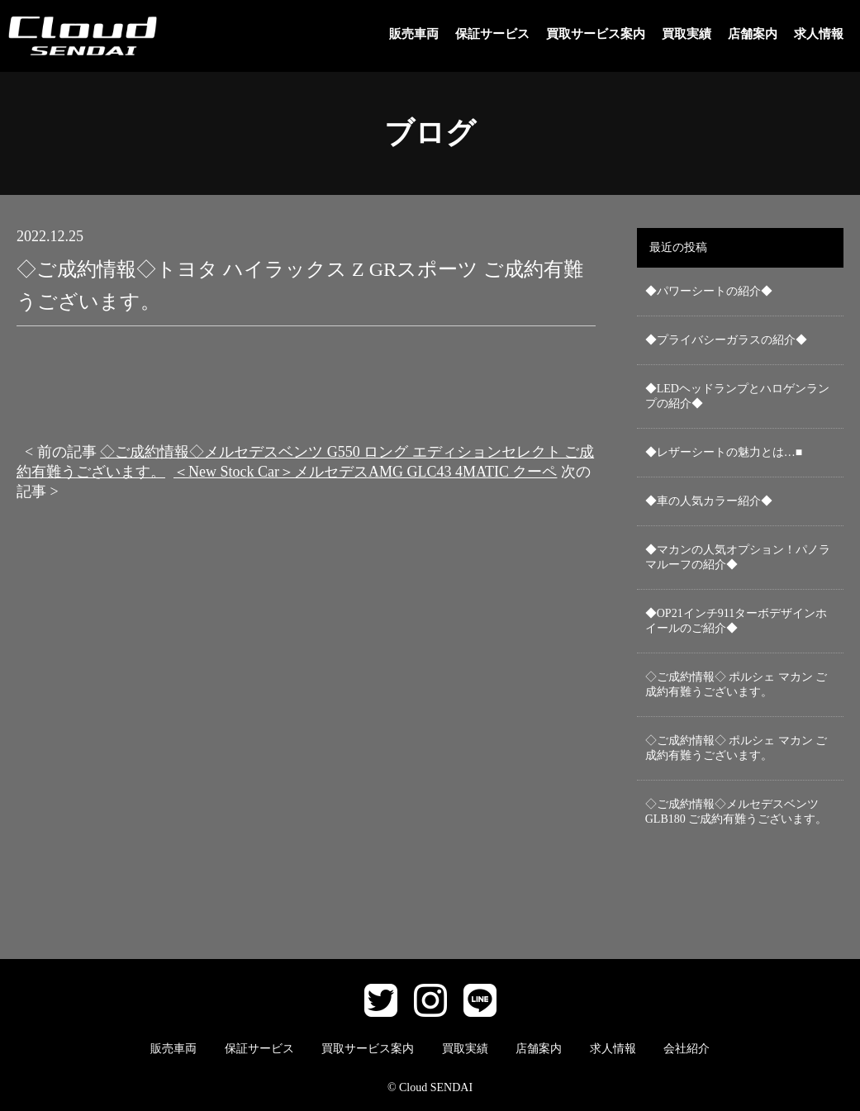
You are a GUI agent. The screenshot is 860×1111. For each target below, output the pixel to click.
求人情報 (818, 33)
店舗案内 (752, 33)
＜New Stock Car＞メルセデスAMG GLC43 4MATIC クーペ (365, 471)
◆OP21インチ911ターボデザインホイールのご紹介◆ (736, 620)
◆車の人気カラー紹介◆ (708, 501)
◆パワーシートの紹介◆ (708, 291)
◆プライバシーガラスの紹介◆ (726, 340)
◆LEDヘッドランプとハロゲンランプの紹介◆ (737, 396)
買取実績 (686, 33)
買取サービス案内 (595, 33)
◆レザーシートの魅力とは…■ (723, 452)
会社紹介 (686, 1048)
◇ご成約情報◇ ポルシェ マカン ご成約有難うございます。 (736, 684)
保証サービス (492, 33)
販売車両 (414, 33)
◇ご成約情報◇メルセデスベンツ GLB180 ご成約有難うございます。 (736, 811)
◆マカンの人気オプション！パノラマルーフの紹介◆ (737, 557)
